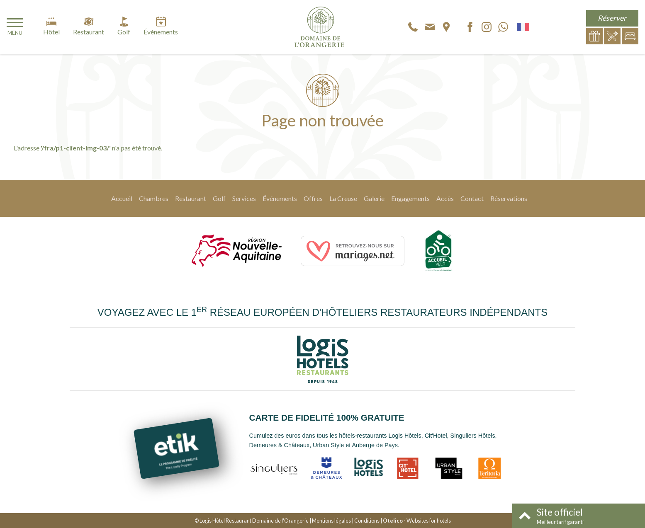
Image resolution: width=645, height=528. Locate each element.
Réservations (508, 198)
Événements (280, 198)
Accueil (121, 198)
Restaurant (190, 198)
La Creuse (343, 198)
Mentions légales (331, 520)
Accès (445, 198)
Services (244, 198)
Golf (219, 198)
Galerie (374, 198)
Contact (472, 198)
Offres (313, 198)
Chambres (153, 198)
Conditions (367, 520)
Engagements (410, 198)
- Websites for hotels (417, 520)
